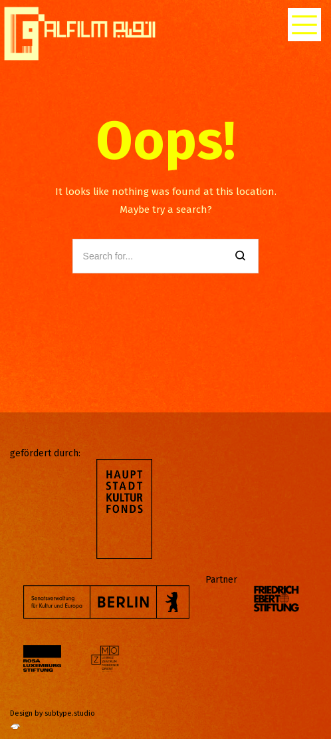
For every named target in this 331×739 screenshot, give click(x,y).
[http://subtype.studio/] (15, 730)
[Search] (240, 256)
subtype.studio (70, 713)
